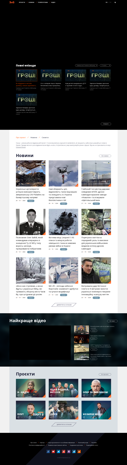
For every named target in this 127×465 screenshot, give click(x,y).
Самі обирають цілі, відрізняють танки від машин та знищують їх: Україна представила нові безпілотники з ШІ (63, 194)
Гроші (31, 201)
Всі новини (105, 156)
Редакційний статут (92, 445)
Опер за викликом (95, 392)
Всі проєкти (104, 374)
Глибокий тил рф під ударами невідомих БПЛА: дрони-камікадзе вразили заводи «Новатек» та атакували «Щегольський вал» (95, 194)
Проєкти (22, 2)
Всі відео (112, 321)
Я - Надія (23, 392)
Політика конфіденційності (37, 445)
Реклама (94, 442)
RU (110, 2)
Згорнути (105, 124)
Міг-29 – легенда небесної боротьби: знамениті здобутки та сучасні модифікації (63, 289)
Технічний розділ (83, 442)
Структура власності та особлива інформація (61, 442)
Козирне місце (92, 414)
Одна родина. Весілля (59, 391)
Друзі (53, 414)
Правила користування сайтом (57, 445)
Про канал (33, 442)
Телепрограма (43, 2)
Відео (53, 2)
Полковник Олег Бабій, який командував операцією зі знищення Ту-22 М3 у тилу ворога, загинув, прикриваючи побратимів (29, 243)
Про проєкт (21, 137)
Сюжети (45, 137)
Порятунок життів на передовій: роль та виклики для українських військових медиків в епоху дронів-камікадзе (94, 243)
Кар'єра (42, 442)
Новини (31, 2)
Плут (20, 414)
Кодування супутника (76, 445)
